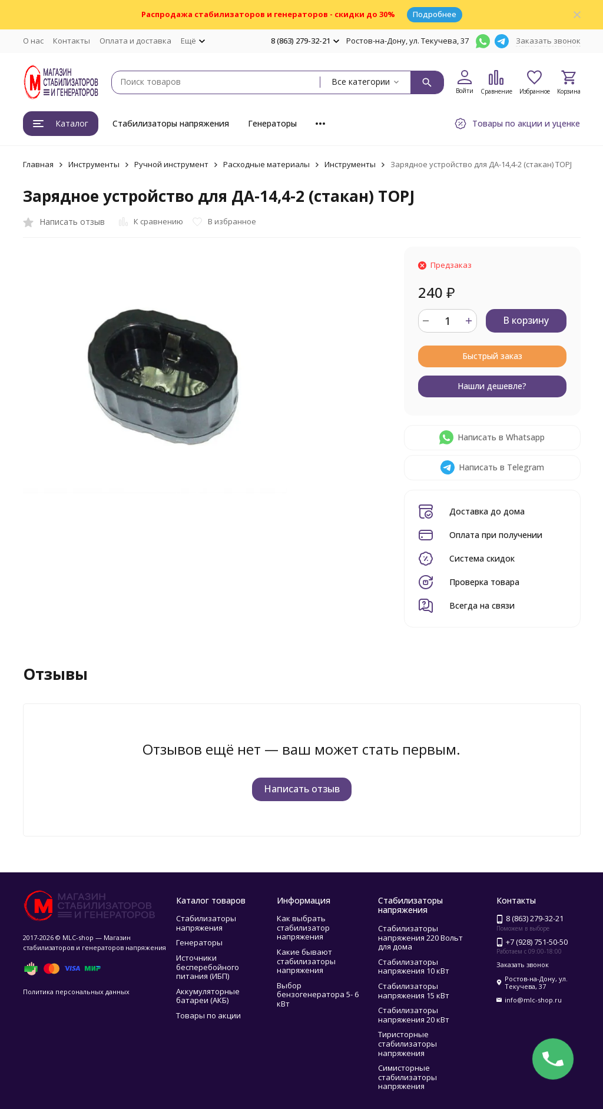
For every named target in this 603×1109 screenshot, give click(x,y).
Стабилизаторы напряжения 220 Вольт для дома (420, 937)
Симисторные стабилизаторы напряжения (407, 1076)
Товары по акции (208, 1015)
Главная (38, 164)
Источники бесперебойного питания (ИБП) (207, 966)
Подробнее (434, 14)
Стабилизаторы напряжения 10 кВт (413, 967)
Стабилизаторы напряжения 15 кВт (413, 991)
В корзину (526, 320)
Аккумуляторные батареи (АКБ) (208, 996)
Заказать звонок (548, 40)
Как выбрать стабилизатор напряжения (303, 927)
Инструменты (94, 164)
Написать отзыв (302, 788)
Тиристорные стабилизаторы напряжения (407, 1043)
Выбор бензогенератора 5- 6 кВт (318, 994)
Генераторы (272, 123)
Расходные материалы (266, 164)
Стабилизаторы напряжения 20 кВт (413, 1015)
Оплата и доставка (135, 40)
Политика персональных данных (76, 991)
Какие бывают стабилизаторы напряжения (306, 961)
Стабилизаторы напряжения (170, 123)
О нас (33, 40)
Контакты (71, 40)
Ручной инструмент (171, 164)
